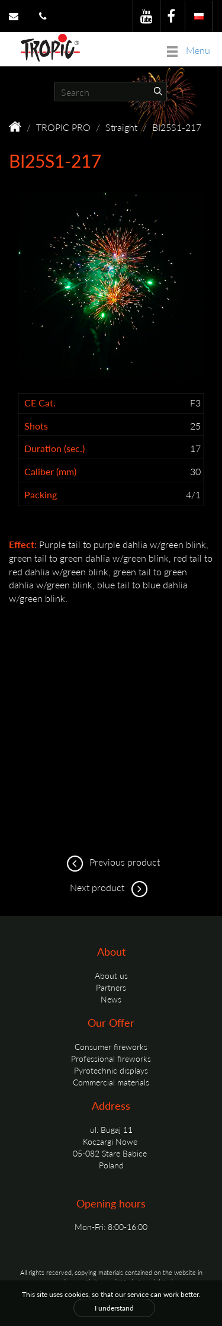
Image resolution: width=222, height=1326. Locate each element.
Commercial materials (111, 1082)
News (111, 999)
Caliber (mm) (50, 471)
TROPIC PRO (63, 127)
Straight (121, 127)
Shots (36, 426)
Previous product (111, 862)
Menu (188, 50)
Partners (111, 987)
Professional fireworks (111, 1058)
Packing (40, 494)
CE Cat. (40, 402)
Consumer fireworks (111, 1046)
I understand (114, 1308)
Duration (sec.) (54, 448)
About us (111, 975)
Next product (111, 887)
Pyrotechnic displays (111, 1070)
